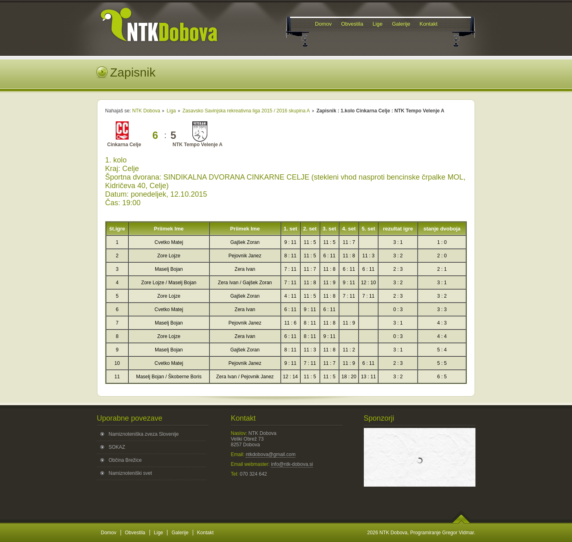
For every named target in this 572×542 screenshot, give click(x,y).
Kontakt (205, 532)
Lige (158, 532)
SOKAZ (117, 447)
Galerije (180, 532)
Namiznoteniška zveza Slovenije (144, 434)
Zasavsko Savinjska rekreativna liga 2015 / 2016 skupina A (246, 111)
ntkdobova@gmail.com (270, 454)
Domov (109, 532)
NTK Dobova (146, 111)
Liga (171, 111)
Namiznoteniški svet (130, 473)
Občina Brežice (125, 460)
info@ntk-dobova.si (292, 464)
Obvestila (135, 532)
